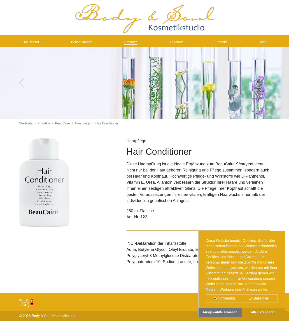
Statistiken (259, 298)
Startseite (26, 126)
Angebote (178, 43)
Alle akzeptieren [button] (263, 312)
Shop (261, 43)
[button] (21, 86)
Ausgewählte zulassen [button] (220, 312)
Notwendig (224, 298)
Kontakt (222, 43)
